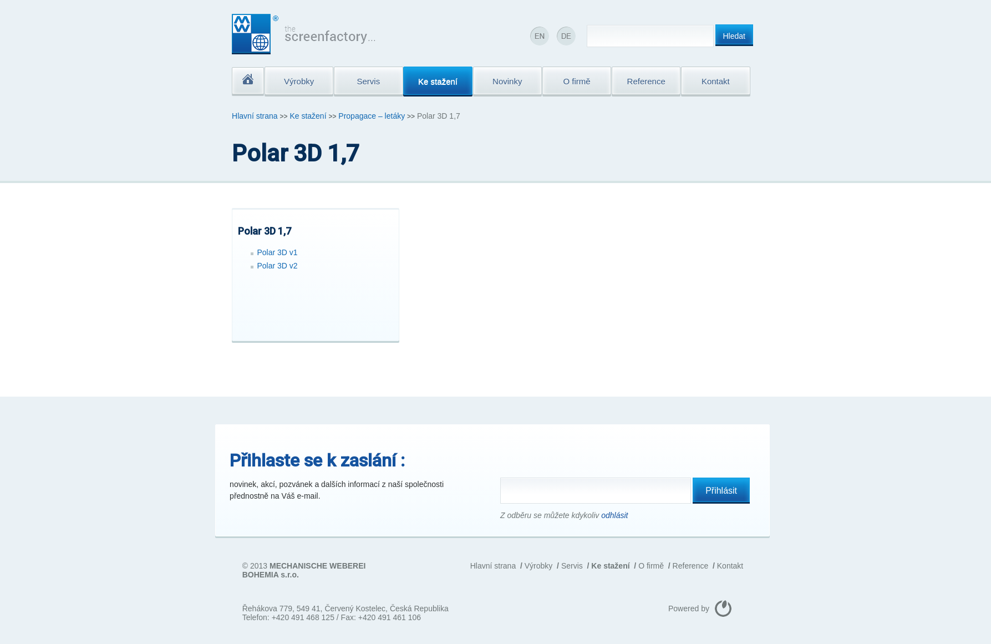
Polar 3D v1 (277, 252)
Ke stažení (307, 115)
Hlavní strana (254, 115)
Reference (691, 565)
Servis (572, 565)
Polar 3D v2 (277, 265)
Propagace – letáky (371, 115)
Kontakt (730, 565)
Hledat (734, 36)
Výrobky (539, 565)
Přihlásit (721, 490)
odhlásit (614, 515)
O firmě (651, 565)
